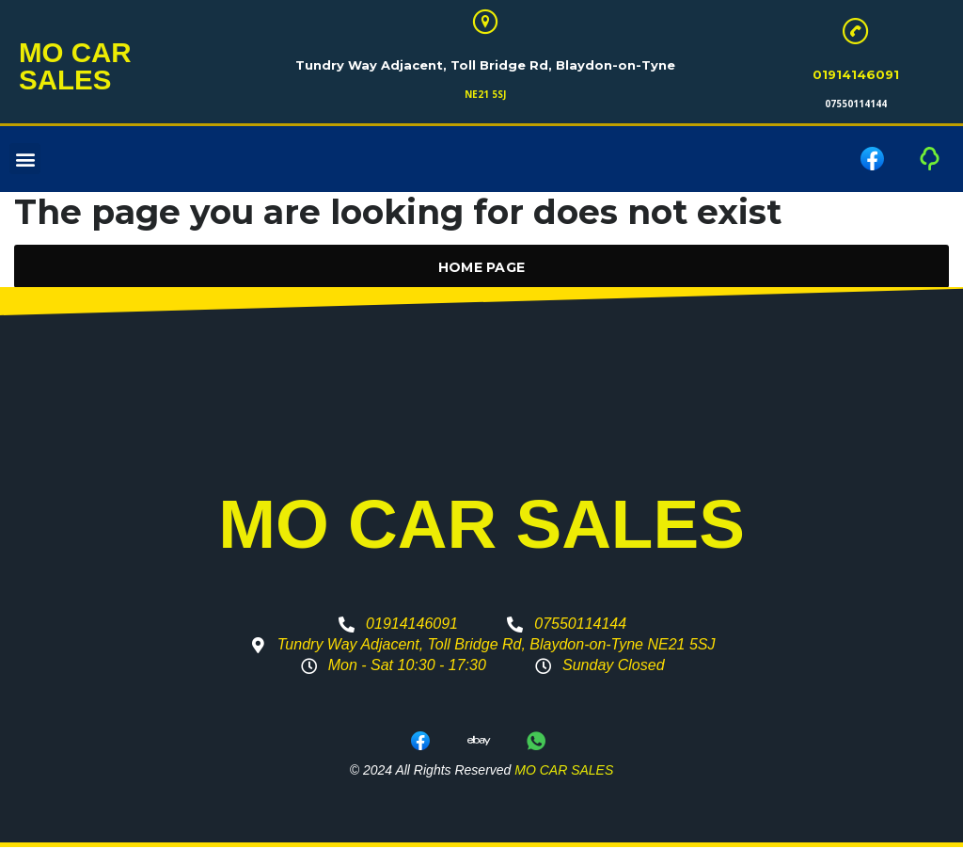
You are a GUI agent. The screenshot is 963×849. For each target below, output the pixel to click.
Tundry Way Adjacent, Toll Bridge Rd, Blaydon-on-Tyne (485, 66)
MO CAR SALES (84, 67)
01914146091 (856, 76)
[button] (24, 161)
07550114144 (856, 105)
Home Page (482, 269)
